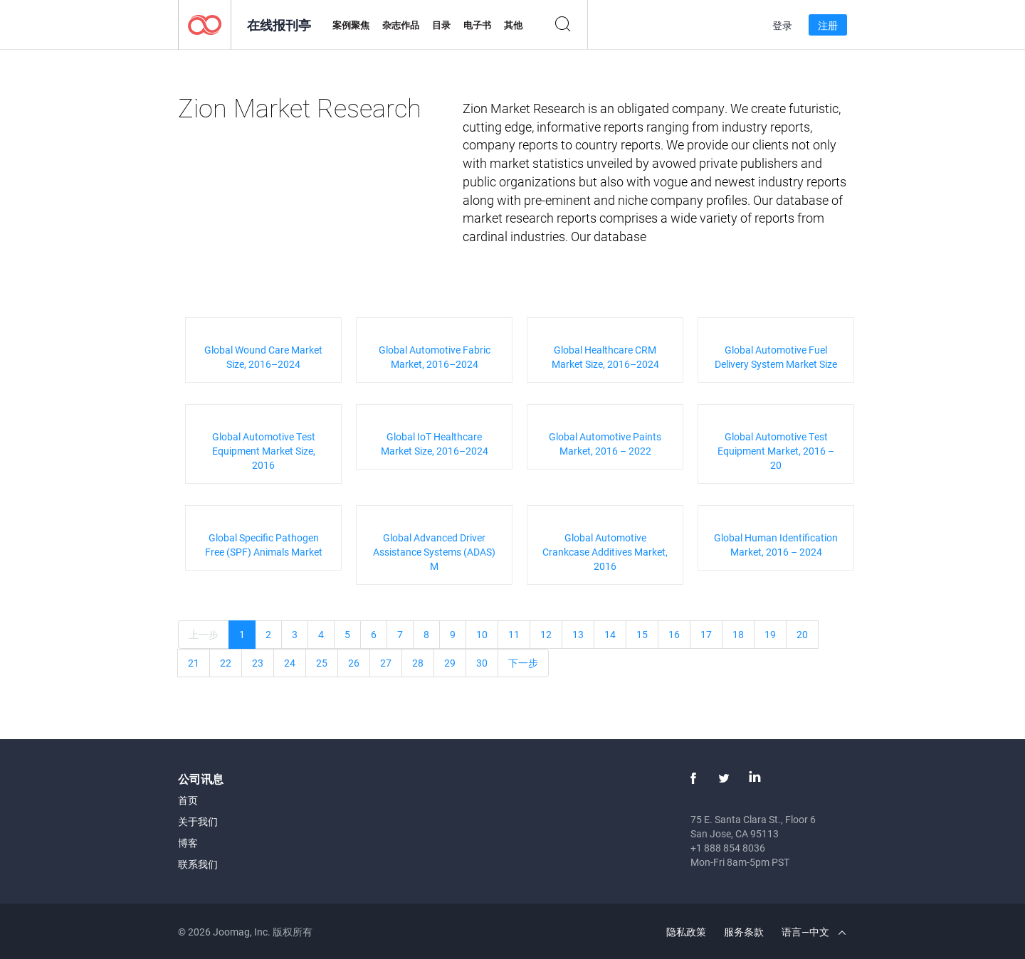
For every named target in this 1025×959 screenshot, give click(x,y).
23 (257, 662)
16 (674, 634)
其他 (513, 24)
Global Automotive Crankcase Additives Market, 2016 (605, 552)
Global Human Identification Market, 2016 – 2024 (776, 544)
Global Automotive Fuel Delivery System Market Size (776, 357)
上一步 (204, 634)
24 (289, 662)
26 (353, 662)
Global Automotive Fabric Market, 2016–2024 (434, 357)
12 (546, 634)
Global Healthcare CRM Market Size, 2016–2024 (605, 357)
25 (321, 662)
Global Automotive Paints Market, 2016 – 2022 (605, 443)
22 (225, 662)
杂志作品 (400, 24)
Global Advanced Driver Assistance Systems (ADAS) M (434, 552)
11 (514, 634)
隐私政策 (686, 931)
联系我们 (198, 864)
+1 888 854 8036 (727, 847)
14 (610, 634)
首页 (188, 800)
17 (706, 634)
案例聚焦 (350, 24)
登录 (782, 25)
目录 (441, 24)
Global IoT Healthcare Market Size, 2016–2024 (434, 443)
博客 (188, 842)
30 (482, 662)
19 (770, 634)
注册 (828, 25)
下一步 (523, 662)
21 (193, 662)
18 (738, 634)
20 (802, 634)
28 (418, 662)
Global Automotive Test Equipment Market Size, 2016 (263, 451)
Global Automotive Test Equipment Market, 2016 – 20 (776, 451)
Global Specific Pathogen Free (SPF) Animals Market (263, 544)
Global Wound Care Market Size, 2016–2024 (263, 357)
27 (385, 662)
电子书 (477, 24)
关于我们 (198, 821)
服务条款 (744, 931)
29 (450, 662)
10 (482, 634)
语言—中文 (814, 931)
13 (578, 634)
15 (642, 634)
